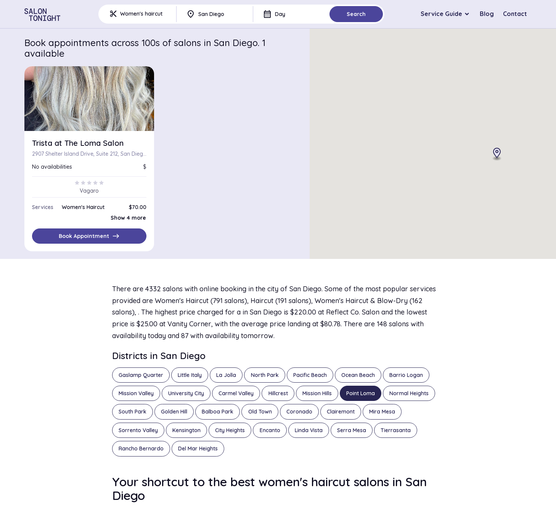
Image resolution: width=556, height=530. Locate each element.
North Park (265, 375)
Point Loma (360, 393)
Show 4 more (128, 217)
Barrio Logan (406, 375)
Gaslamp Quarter (141, 375)
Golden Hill (174, 411)
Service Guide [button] (441, 14)
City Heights (230, 430)
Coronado (299, 411)
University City (186, 393)
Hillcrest (278, 393)
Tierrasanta (396, 430)
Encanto (270, 430)
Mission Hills (317, 393)
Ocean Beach (358, 375)
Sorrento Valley (138, 430)
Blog (487, 14)
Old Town (260, 411)
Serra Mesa (351, 430)
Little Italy (190, 375)
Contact (515, 14)
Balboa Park (217, 411)
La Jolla (226, 375)
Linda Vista (309, 430)
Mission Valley (136, 393)
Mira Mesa (382, 411)
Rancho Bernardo (141, 448)
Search (356, 14)
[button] (497, 154)
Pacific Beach (310, 375)
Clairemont (341, 411)
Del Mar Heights (198, 448)
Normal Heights (409, 393)
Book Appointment (89, 236)
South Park (132, 411)
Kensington (186, 430)
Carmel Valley (236, 393)
